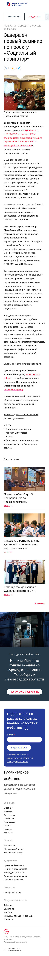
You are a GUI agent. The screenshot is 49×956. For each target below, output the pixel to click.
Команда (8, 811)
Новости (10, 25)
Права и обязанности (14, 865)
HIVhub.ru (8, 919)
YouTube (8, 912)
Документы (9, 815)
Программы (9, 822)
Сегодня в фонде (29, 25)
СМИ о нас (9, 818)
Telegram (8, 905)
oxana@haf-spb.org (14, 389)
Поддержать (34, 17)
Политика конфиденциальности (15, 942)
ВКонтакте (9, 909)
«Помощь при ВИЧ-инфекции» (19, 916)
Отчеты (7, 826)
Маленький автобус (13, 853)
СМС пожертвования (14, 880)
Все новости (40, 604)
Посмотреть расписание (24, 691)
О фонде (8, 808)
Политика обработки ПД (15, 869)
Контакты (8, 833)
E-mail (10, 735)
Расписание (14, 17)
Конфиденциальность (14, 872)
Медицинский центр (13, 849)
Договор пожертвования (15, 876)
